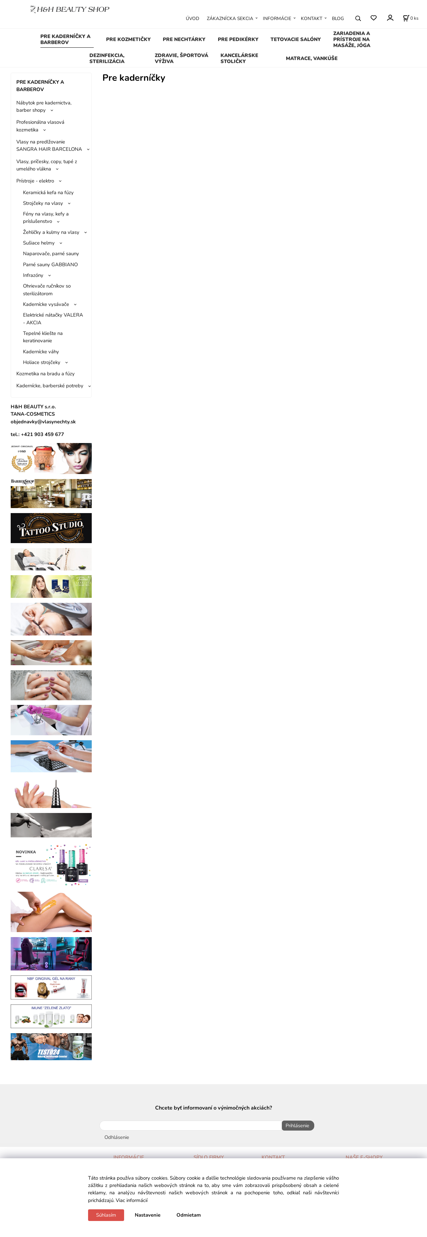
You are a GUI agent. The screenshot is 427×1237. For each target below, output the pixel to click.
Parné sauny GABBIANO (50, 264)
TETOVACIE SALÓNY (296, 39)
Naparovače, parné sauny (51, 253)
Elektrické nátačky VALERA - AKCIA (53, 319)
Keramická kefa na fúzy (48, 192)
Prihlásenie (295, 1125)
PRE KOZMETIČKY (128, 39)
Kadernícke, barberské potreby (49, 385)
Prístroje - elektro (35, 180)
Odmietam (188, 1215)
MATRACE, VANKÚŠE (312, 58)
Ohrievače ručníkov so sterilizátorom (47, 290)
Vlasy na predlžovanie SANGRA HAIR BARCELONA (49, 145)
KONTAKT (311, 18)
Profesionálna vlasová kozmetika (40, 126)
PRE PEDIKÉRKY (238, 39)
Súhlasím (106, 1215)
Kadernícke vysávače (46, 304)
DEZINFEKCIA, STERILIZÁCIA (106, 58)
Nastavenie (147, 1215)
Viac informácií (131, 1200)
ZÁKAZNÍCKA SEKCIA (230, 18)
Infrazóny (33, 275)
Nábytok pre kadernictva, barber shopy (43, 106)
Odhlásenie (116, 1135)
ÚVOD (192, 18)
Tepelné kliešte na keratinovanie (43, 337)
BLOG (338, 18)
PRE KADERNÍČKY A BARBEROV (65, 39)
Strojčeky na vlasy (43, 203)
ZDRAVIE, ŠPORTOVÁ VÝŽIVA (181, 58)
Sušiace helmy (39, 243)
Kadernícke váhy (41, 351)
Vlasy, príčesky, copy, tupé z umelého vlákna (46, 165)
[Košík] (410, 18)
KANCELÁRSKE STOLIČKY (239, 58)
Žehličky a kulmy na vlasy (51, 232)
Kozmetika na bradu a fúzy (45, 373)
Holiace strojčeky (41, 362)
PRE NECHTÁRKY (184, 39)
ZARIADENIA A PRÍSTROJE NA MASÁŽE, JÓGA (351, 39)
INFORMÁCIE (277, 18)
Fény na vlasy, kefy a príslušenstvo (46, 218)
